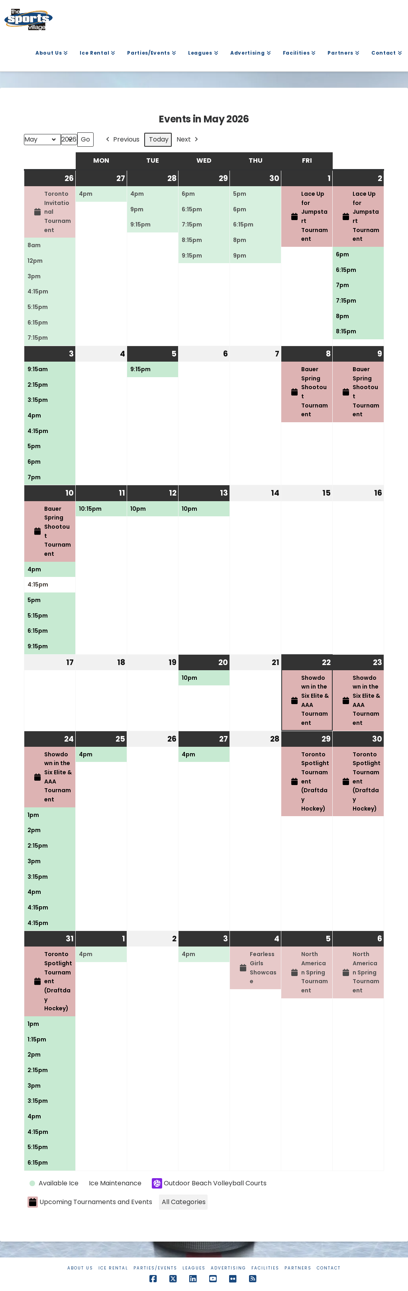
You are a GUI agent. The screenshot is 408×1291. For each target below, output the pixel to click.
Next (188, 139)
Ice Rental (113, 1268)
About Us (80, 1268)
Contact (329, 1268)
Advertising (228, 1268)
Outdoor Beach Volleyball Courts (209, 1183)
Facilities (265, 1268)
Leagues (194, 1268)
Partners (298, 1268)
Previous (121, 139)
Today (159, 139)
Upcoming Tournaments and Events (89, 1202)
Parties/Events (155, 1268)
